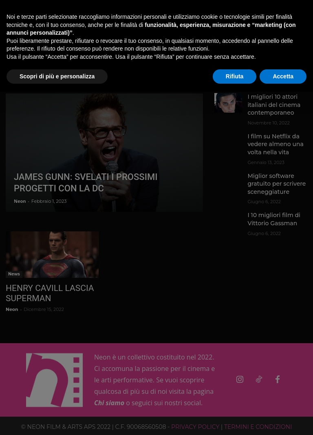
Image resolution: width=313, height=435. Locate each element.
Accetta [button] (283, 76)
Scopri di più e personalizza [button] (57, 76)
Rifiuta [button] (235, 76)
